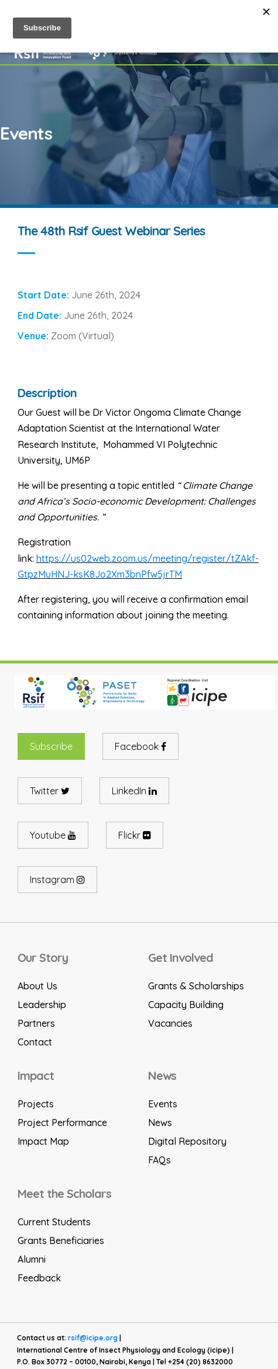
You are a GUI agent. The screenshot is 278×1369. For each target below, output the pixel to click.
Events (162, 1104)
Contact (35, 1042)
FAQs (159, 1160)
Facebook (140, 746)
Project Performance (62, 1122)
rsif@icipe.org (93, 1337)
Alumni (32, 1259)
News (160, 1122)
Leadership (42, 1004)
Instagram (57, 879)
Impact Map (43, 1141)
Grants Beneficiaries (61, 1240)
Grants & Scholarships (196, 986)
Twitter (50, 791)
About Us (37, 986)
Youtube (53, 835)
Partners (36, 1023)
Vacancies (170, 1023)
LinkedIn (134, 791)
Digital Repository (187, 1141)
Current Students (54, 1222)
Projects (36, 1104)
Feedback (39, 1278)
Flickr (134, 835)
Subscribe (51, 746)
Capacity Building (186, 1004)
